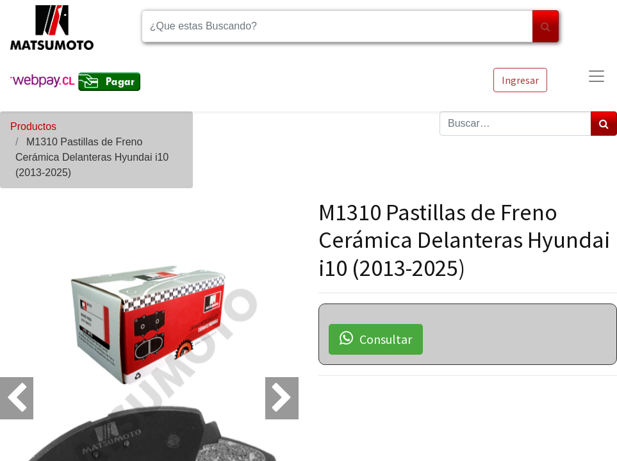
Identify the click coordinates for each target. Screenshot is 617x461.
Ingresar (520, 80)
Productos (33, 126)
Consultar (376, 338)
